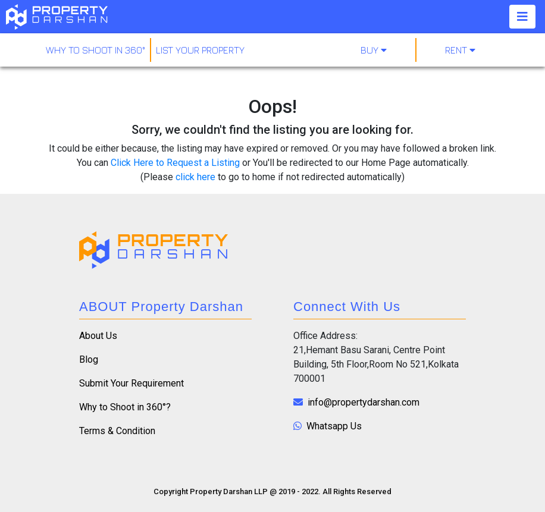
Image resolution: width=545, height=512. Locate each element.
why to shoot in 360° (95, 50)
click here (195, 177)
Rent (460, 50)
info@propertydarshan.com (356, 402)
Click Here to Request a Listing (175, 162)
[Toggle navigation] (522, 17)
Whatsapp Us (327, 426)
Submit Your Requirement (131, 383)
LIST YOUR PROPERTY (200, 50)
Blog (88, 359)
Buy (374, 50)
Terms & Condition (117, 430)
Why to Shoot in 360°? (125, 407)
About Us (98, 335)
